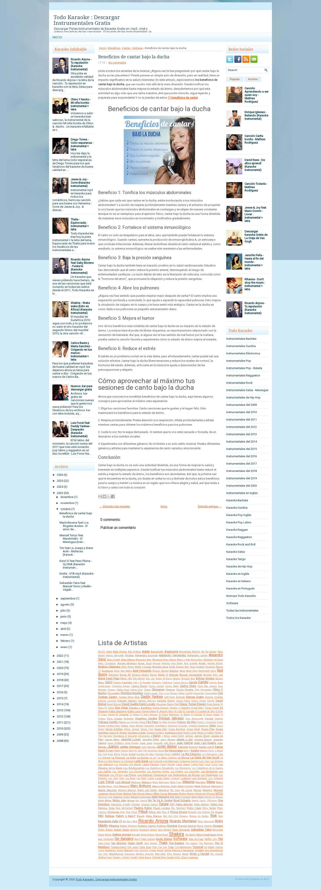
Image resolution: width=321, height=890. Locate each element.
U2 (205, 847)
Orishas (135, 804)
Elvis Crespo (114, 718)
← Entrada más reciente (114, 506)
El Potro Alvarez (149, 714)
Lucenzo (175, 778)
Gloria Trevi (146, 729)
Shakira (176, 834)
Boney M (160, 678)
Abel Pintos (120, 651)
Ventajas (137, 48)
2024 (60, 486)
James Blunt (202, 736)
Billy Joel (218, 674)
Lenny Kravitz (167, 764)
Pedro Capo (194, 808)
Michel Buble (116, 793)
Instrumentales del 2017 (241, 463)
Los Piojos (130, 774)
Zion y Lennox (189, 857)
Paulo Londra (161, 808)
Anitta (172, 666)
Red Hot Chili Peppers (175, 816)
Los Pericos (116, 775)
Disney (201, 704)
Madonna (136, 782)
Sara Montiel (164, 829)
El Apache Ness (165, 711)
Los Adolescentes (134, 768)
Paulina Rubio (143, 808)
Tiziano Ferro (118, 847)
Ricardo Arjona (153, 820)
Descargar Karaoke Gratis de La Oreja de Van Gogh (256, 236)
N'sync (211, 793)
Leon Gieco (183, 764)
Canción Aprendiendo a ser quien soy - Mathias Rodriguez (256, 95)
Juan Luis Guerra (205, 743)
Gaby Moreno (136, 725)
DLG (137, 697)
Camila (193, 682)
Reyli (135, 821)
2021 (60, 661)
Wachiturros (116, 853)
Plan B (165, 812)
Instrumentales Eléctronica (243, 353)
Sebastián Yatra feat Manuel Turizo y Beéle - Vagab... (76, 586)
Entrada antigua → (210, 506)
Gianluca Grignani (177, 725)
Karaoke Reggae (237, 529)
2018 (60, 680)
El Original (122, 714)
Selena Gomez (121, 834)
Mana (210, 782)
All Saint (218, 659)
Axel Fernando (142, 670)
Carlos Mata (172, 686)
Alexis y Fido (183, 659)
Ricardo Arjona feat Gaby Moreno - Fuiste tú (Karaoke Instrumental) (82, 266)
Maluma (188, 782)
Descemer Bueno (165, 704)
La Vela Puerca (112, 761)
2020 (60, 668)
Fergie (142, 722)
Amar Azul (144, 663)
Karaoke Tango (236, 559)
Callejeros (167, 682)
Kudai (132, 754)
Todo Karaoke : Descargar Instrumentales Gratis (87, 20)
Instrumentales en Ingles (241, 493)
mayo (64, 622)
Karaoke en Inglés (237, 573)
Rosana (218, 825)
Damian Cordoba (214, 697)
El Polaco (135, 714)
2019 (60, 674)
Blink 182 (126, 678)
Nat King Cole (105, 797)
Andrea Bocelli (215, 663)
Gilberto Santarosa (198, 725)
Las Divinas (216, 761)
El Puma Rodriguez (169, 714)
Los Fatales (177, 771)
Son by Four (196, 839)
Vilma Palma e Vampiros (179, 850)
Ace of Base (134, 651)
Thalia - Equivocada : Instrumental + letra (80, 224)
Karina (219, 746)
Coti (220, 693)
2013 (60, 710)
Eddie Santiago (118, 711)
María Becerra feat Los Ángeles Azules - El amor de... (74, 526)
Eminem (129, 718)
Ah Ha (204, 651)
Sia (187, 834)
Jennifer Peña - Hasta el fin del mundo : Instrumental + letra (254, 262)
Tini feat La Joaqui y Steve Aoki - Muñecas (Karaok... (76, 551)
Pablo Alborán (184, 804)
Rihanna (114, 825)
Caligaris (156, 682)
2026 (60, 474)
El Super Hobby (211, 714)
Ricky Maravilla (206, 821)
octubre (65, 509)
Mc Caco (175, 790)
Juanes (113, 747)
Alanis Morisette (115, 655)
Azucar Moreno (160, 670)
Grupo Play (208, 729)
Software (180, 839)
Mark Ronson (202, 786)
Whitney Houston (145, 854)
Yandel (133, 857)
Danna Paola (183, 700)
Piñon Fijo (155, 812)
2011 (60, 722)
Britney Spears (205, 678)
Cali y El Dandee (142, 682)
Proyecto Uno (195, 812)
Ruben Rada (121, 829)
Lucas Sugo (162, 778)
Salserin (134, 829)
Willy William (174, 854)
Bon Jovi (150, 678)
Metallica (207, 790)
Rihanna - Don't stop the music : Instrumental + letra (255, 284)
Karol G (103, 750)
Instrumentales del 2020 (241, 485)
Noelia (195, 800)
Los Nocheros (209, 771)
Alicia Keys (197, 659)
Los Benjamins (183, 768)
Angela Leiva (160, 666)
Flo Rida (163, 722)
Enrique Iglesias (171, 718)
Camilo (203, 682)
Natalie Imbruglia (141, 797)
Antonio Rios (182, 666)
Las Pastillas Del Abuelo (127, 764)
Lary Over (204, 761)
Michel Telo (130, 793)
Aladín (101, 655)
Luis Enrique (199, 778)
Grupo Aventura (176, 729)
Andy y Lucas (143, 666)
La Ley (152, 757)
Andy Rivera (127, 666)
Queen (219, 812)
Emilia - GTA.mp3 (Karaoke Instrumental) (76, 575)
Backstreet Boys (207, 670)
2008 (60, 740)
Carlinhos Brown (121, 686)
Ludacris (186, 778)
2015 (60, 698)
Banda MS (125, 674)
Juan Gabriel (185, 743)
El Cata (178, 711)
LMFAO (176, 754)
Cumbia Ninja (126, 697)
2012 (60, 716)
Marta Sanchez (107, 790)
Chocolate (113, 693)
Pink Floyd (131, 812)
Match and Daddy (147, 790)
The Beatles (176, 843)
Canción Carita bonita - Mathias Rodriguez (255, 139)
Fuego (124, 725)
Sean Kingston (181, 829)
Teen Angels (150, 843)
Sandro (153, 829)
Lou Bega (130, 778)
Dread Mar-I (197, 707)
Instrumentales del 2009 (241, 404)
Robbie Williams (128, 826)
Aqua (192, 666)
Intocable (132, 736)
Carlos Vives (188, 686)
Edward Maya (149, 711)
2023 (60, 493)
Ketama (204, 750)
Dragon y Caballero (180, 707)
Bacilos (174, 670)
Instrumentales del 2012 (241, 427)
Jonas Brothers (115, 743)
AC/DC (101, 651)
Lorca (207, 764)
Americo (166, 663)
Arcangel (210, 666)
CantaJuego (104, 686)
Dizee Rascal (213, 704)
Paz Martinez (178, 808)
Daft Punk (169, 697)
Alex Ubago (128, 659)
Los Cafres (104, 771)
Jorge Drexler (132, 743)
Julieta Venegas (130, 746)
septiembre (67, 598)
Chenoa (170, 689)
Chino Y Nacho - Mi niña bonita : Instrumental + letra (81, 104)
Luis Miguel (122, 782)
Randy (141, 816)
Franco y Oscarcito (206, 722)
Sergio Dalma (147, 834)
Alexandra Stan (143, 659)
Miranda (173, 793)
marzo (64, 634)
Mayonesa (163, 790)
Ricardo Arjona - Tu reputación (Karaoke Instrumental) (81, 64)
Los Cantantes (120, 771)
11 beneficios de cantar (183, 97)
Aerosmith (157, 651)
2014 (60, 704)
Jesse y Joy (184, 739)
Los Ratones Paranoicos (152, 774)
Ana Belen (177, 663)
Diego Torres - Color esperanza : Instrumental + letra (82, 144)
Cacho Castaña (122, 682)
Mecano (197, 790)
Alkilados (209, 659)
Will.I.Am (160, 853)
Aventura (107, 670)
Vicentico (110, 850)
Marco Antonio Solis (164, 786)
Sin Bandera (124, 839)
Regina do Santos (199, 816)
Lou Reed (141, 778)
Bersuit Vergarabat (190, 674)
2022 (60, 655)
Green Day (160, 729)
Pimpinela (113, 812)
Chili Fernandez (203, 689)
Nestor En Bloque (214, 797)
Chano (147, 689)
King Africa (114, 754)
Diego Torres (188, 704)
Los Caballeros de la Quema (207, 768)
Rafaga (109, 816)
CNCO (109, 682)
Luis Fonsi (106, 782)
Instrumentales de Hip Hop (243, 397)
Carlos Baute (139, 686)
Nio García (141, 800)
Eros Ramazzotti (194, 718)
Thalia (163, 843)
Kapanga (193, 747)
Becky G (163, 674)
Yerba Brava (144, 857)
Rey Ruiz (127, 821)
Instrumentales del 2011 (241, 419)
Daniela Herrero (127, 700)
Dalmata (180, 697)
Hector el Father (205, 732)
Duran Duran (212, 707)
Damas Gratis (195, 697)
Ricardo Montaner (183, 821)
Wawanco (130, 854)
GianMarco (161, 725)
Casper (111, 689)
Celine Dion (136, 689)
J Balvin (156, 736)
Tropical (198, 847)
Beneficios (114, 48)
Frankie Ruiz (113, 725)
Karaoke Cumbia (236, 507)
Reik (213, 816)
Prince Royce (178, 812)
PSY (172, 804)
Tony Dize (145, 847)
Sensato (136, 834)
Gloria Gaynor (131, 729)
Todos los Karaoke (238, 618)
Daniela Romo (166, 700)
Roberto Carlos (147, 825)
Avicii (117, 670)
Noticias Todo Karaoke (241, 595)
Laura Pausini (150, 764)
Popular (235, 79)
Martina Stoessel (127, 790)
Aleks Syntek (113, 659)
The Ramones (206, 843)
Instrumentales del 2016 (241, 456)
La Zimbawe (127, 761)
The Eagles (191, 843)
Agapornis (171, 651)
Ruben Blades (105, 829)
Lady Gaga (141, 761)
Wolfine (102, 857)
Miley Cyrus (160, 793)
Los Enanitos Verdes (158, 771)
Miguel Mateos (145, 793)
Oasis (202, 800)
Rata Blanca (154, 816)
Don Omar (121, 707)
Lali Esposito (156, 761)
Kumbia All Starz (145, 754)
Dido (176, 704)
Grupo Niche (193, 729)
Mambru (200, 782)
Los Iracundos (192, 771)
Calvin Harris (180, 682)
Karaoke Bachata (237, 500)
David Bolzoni (114, 704)
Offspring (212, 800)
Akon (220, 651)
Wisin (185, 853)
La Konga (142, 757)
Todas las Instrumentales (242, 610)
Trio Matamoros (183, 847)
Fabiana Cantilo (108, 722)
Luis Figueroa (215, 778)
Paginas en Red (259, 879)
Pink (122, 812)
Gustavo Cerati (137, 732)
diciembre (66, 497)
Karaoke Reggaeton (239, 537)
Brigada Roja (188, 678)
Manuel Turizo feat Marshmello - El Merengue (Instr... (72, 539)
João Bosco (169, 743)
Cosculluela (211, 693)
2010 (60, 728)
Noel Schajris (182, 800)
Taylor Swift (135, 843)
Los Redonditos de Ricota (184, 774)
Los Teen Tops (116, 778)
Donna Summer (161, 707)
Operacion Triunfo (120, 804)
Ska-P (137, 839)
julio (63, 610)
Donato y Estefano (140, 707)
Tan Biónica (118, 843)
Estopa (209, 718)
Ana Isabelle (191, 663)
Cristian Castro (107, 697)
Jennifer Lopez (131, 739)
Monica (191, 793)
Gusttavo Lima (173, 732)
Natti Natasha (160, 797)
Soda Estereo (148, 839)
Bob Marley (139, 678)
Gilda (212, 725)
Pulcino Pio (208, 812)
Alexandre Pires (160, 659)
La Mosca (183, 757)
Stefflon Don (211, 839)
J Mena (166, 736)
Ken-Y (187, 750)
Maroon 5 (217, 786)
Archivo (253, 79)
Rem (220, 816)
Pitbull (143, 812)
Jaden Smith (177, 736)
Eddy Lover (134, 711)
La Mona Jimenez (167, 757)
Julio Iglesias (148, 747)
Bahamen (114, 674)
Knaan (124, 754)
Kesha (195, 750)
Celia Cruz (123, 689)
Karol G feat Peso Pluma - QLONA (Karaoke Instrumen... (76, 564)
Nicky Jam (119, 800)
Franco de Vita (186, 722)
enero (64, 647)
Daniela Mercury (147, 700)
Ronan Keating (204, 826)
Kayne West (127, 750)
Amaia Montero (127, 663)
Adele (146, 651)
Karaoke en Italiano (238, 581)
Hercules (107, 736)
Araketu (200, 666)
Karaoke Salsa (235, 551)
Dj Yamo (109, 707)
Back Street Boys (189, 670)
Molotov (182, 793)
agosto (65, 604)
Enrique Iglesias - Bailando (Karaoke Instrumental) (256, 115)
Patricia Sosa (106, 808)
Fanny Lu (124, 722)
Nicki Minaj (104, 800)
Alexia (172, 659)
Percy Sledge (209, 808)
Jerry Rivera (167, 739)
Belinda (173, 674)
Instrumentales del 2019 (241, 478)
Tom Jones (133, 847)
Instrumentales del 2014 (241, 441)
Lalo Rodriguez (171, 761)
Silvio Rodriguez (206, 834)
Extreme (219, 718)
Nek (172, 797)
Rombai (172, 825)
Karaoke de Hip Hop (239, 566)
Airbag (212, 651)
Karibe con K (206, 746)
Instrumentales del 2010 (241, 412)
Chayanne (158, 689)
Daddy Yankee (152, 697)
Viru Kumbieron (214, 850)
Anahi (202, 663)
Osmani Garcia (149, 804)
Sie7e (192, 834)
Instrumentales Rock (239, 382)
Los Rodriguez (209, 774)
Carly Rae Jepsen (207, 686)
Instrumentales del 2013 (241, 434)
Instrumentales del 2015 (241, 449)
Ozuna (164, 804)
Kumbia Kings (163, 754)
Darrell (210, 700)
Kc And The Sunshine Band (149, 750)
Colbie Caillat (185, 693)
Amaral (156, 663)
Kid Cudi (102, 754)
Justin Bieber (166, 747)
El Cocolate (188, 711)
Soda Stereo (164, 839)
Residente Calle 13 (110, 821)
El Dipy (219, 711)
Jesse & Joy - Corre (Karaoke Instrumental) (80, 183)
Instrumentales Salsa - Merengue (247, 390)
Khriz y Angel (215, 750)
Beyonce (207, 674)
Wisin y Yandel (199, 853)
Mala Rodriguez (160, 782)
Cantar (126, 48)
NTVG (219, 793)
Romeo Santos (187, 825)
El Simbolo (196, 714)
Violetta (199, 850)
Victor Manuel (125, 850)
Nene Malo (197, 797)
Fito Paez (152, 722)
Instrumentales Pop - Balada (244, 368)
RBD (101, 816)
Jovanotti (158, 743)
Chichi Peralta (184, 689)
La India (131, 757)
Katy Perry (114, 750)
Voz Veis (103, 854)
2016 (60, 692)
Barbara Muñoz (140, 674)
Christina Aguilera (131, 693)
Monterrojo (200, 793)
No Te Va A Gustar (160, 800)
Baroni (153, 674)
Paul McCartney (124, 808)
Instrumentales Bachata (241, 338)
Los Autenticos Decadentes (160, 768)
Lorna (215, 764)
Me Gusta (186, 790)
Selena (108, 834)
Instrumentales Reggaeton (243, 375)
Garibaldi (149, 725)
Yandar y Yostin (120, 857)
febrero (65, 640)
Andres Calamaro (109, 666)
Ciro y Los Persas (168, 693)
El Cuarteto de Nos (205, 711)
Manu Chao (112, 786)
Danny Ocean (198, 700)
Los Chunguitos (137, 771)
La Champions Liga (212, 754)
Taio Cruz (104, 843)
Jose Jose (146, 743)
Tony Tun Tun (159, 847)
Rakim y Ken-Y (126, 816)
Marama (124, 786)
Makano (147, 782)
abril (63, 628)
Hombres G (120, 736)
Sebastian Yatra (201, 829)
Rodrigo (161, 825)
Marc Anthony (140, 786)
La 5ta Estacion (191, 754)
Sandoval (144, 829)
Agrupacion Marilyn (189, 651)
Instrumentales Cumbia (241, 346)
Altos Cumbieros (107, 663)
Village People (156, 850)
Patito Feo (216, 804)
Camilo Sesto (216, 682)
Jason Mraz (112, 739)
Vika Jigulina (141, 850)
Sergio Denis (161, 834)
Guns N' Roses (118, 732)
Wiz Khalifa (216, 854)
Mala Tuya (176, 782)
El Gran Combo (106, 714)
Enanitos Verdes (146, 718)
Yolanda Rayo (159, 857)
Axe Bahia (126, 670)
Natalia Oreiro (121, 797)
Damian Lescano (107, 700)
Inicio (57, 37)
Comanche (198, 693)
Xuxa (109, 857)
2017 (60, 686)
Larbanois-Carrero (189, 761)
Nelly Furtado (183, 797)
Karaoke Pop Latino (238, 522)
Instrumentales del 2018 (241, 471)
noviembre (67, 503)
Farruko (134, 722)
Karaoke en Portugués (240, 588)
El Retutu (185, 714)
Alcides (129, 655)
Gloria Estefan (114, 729)
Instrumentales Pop (238, 360)
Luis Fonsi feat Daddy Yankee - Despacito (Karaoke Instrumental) (81, 429)
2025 (60, 480)
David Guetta (130, 704)
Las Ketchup (105, 764)
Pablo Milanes (201, 804)
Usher (211, 847)
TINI (220, 839)
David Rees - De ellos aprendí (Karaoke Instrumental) (255, 165)
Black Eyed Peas (108, 678)
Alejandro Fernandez (172, 655)
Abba (109, 651)
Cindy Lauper (151, 693)
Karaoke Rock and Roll (240, 544)
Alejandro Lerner (197, 655)
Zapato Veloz (174, 857)
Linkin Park (197, 764)
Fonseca (172, 722)
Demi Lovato (147, 704)
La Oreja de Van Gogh (204, 757)
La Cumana (104, 757)
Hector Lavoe (189, 732)
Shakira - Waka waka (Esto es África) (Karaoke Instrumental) (81, 308)
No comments (117, 62)
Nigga (130, 800)
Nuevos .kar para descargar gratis (81, 387)
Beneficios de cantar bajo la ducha (133, 57)
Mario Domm (185, 786)
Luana (150, 778)
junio (63, 616)
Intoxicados (144, 736)
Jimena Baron (203, 739)
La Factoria (118, 757)
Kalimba (183, 746)
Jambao (189, 736)
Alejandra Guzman (146, 655)
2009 (60, 734)
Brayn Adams (173, 678)
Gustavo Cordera (155, 732)
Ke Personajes (174, 750)
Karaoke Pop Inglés (238, 515)
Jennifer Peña (150, 739)
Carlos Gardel (156, 686)
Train (171, 847)
